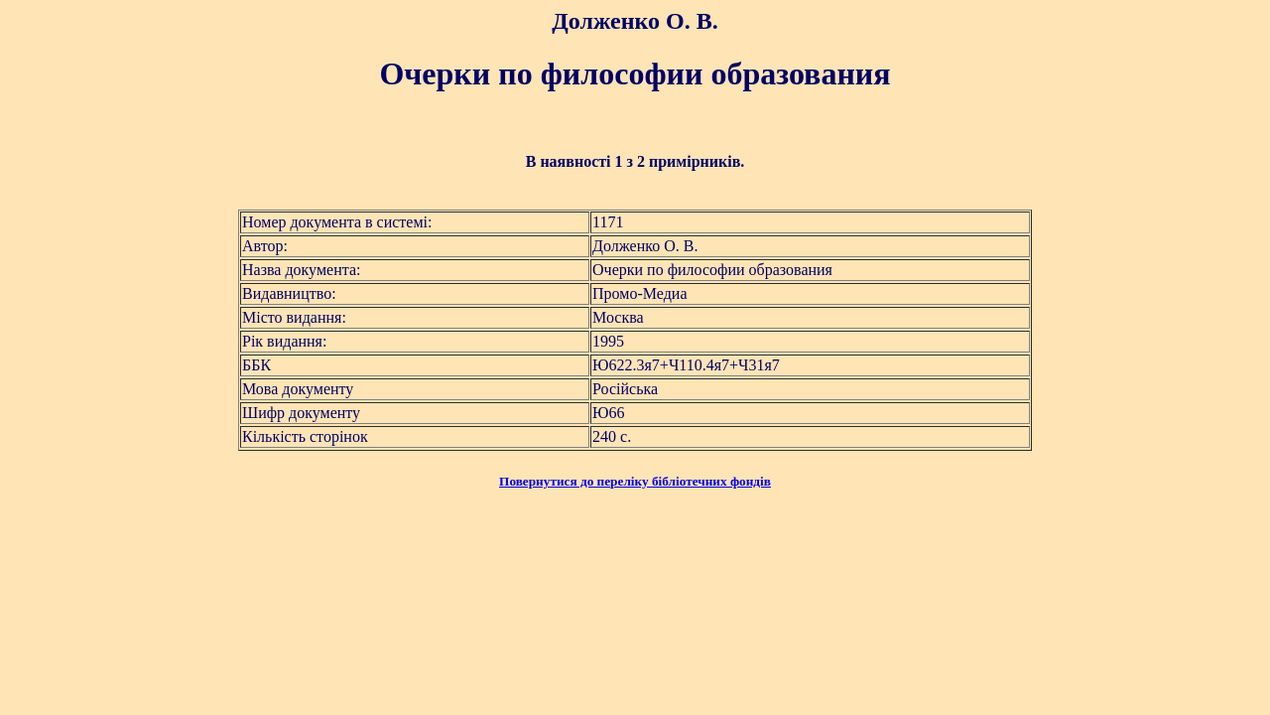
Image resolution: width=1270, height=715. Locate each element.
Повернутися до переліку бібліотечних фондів (635, 481)
